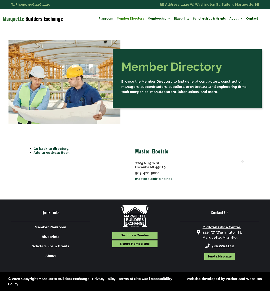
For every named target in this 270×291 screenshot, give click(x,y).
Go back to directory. (51, 149)
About (236, 18)
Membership (159, 18)
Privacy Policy (104, 279)
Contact (252, 18)
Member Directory (130, 18)
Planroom (106, 18)
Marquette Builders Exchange (64, 279)
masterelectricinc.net (153, 179)
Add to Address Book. (52, 153)
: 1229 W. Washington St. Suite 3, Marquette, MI (209, 4)
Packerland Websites (244, 279)
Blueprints (181, 18)
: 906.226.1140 (30, 4)
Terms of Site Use (133, 279)
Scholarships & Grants (209, 18)
